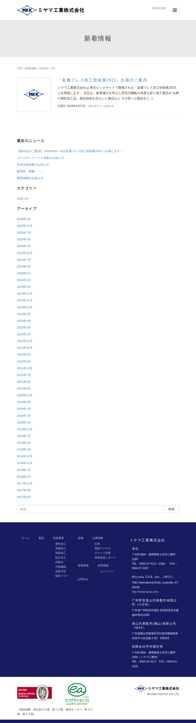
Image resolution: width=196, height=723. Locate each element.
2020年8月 (24, 402)
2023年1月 (24, 334)
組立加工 (60, 557)
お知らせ (108, 106)
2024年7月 (24, 259)
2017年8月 (24, 490)
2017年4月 (24, 497)
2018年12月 (24, 456)
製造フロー (62, 575)
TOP (19, 68)
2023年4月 (24, 320)
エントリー (106, 571)
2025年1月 (24, 246)
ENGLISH (159, 8)
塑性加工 (60, 543)
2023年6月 (24, 314)
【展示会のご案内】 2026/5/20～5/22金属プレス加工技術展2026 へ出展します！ (70, 151)
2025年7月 (24, 232)
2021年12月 (24, 368)
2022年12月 (24, 341)
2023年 (43, 68)
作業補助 (60, 566)
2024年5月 (24, 273)
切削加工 (60, 552)
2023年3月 (24, 327)
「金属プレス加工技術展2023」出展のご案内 (103, 80)
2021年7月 (24, 375)
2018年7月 (24, 470)
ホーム (25, 538)
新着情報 (30, 68)
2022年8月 (24, 354)
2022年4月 (24, 361)
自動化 (59, 562)
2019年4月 (24, 442)
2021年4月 (24, 388)
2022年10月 (24, 347)
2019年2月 (24, 449)
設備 (80, 538)
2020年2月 (24, 415)
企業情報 (97, 538)
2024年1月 (24, 286)
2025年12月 (24, 225)
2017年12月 (24, 483)
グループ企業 (103, 552)
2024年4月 (24, 280)
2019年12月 (24, 429)
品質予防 (60, 571)
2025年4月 (24, 239)
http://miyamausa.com (145, 591)
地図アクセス (103, 548)
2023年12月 (24, 293)
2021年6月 (24, 381)
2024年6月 (24, 266)
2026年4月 (24, 219)
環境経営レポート (105, 557)
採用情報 (103, 565)
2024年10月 (24, 253)
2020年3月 (24, 408)
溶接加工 (60, 548)
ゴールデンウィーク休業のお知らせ (40, 158)
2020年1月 (24, 422)
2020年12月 (24, 395)
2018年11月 (24, 463)
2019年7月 (24, 436)
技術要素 (58, 538)
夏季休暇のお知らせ (30, 178)
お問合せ (83, 579)
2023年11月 (24, 300)
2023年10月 (24, 307)
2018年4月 (24, 476)
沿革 (97, 543)
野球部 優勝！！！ (30, 171)
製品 (41, 538)
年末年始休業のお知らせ (33, 164)
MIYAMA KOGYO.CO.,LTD (163, 694)
